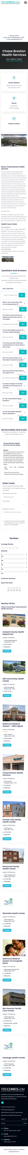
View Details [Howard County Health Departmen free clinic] (7, 651)
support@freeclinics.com (16, 39)
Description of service (8, 509)
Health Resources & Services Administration (12, 1112)
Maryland (13, 59)
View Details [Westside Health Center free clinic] (7, 930)
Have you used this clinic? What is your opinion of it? (13, 372)
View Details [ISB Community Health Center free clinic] (7, 695)
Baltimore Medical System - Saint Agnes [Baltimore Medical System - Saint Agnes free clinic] (13, 725)
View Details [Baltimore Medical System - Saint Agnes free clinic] (7, 745)
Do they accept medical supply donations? (13, 399)
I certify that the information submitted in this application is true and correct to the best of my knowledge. (14, 522)
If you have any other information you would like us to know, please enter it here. (13, 345)
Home (7, 59)
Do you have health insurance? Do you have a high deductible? (13, 331)
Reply (22, 309)
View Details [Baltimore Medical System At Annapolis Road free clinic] (7, 980)
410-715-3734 (13, 108)
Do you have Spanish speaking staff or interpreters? (13, 412)
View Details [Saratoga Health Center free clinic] (7, 1074)
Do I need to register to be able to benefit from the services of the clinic (13, 385)
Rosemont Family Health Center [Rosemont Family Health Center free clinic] (11, 867)
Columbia (19, 59)
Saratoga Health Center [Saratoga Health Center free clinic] (14, 1058)
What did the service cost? (10, 493)
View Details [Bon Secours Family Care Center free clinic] (7, 1030)
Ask (22, 295)
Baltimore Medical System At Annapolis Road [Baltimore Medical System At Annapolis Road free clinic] (12, 961)
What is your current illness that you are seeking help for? (13, 303)
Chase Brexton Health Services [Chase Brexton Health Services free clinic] (13, 774)
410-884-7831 (14, 106)
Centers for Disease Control (8, 1107)
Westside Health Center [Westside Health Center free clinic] (14, 913)
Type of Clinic (6, 501)
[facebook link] (2, 1102)
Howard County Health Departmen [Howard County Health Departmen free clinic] (13, 633)
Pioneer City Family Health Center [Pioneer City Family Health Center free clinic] (12, 821)
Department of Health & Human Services (11, 1115)
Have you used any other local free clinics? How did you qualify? (13, 359)
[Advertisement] (14, 19)
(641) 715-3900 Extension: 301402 (16, 37)
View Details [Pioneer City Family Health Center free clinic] (7, 838)
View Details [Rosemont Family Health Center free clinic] (7, 885)
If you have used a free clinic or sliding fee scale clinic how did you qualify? (13, 317)
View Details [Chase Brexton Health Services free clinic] (7, 792)
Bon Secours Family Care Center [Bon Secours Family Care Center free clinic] (12, 1009)
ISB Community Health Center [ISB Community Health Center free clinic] (13, 680)
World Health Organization (7, 1109)
